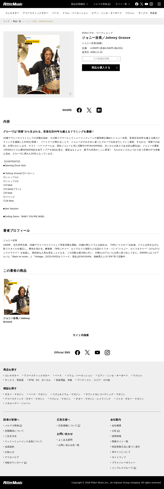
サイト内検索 (81, 335)
